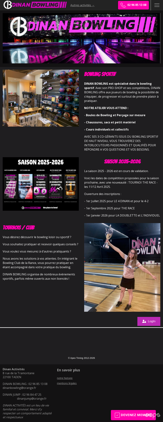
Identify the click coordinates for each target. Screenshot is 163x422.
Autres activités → (82, 5)
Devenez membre (133, 415)
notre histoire (65, 378)
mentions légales (67, 383)
